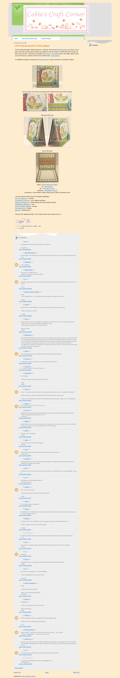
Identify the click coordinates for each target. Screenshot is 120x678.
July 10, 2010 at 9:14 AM (25, 266)
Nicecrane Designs (29, 629)
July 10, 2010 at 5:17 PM (25, 498)
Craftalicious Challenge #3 (22, 204)
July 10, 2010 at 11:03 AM (25, 332)
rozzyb (26, 449)
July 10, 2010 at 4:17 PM (25, 465)
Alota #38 (18, 210)
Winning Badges (46, 38)
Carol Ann (26, 410)
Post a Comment (19, 668)
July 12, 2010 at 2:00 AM (25, 596)
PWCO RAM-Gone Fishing (49, 184)
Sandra (26, 559)
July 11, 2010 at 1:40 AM (25, 539)
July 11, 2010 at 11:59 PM (25, 565)
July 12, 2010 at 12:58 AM (25, 580)
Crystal (26, 509)
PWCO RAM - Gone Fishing (50, 53)
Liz (25, 279)
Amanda (26, 304)
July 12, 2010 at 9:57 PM (25, 612)
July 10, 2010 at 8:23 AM (25, 259)
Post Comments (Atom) (28, 676)
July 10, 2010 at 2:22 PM (25, 418)
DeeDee (26, 599)
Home (16, 38)
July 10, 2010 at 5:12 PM (25, 483)
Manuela (26, 518)
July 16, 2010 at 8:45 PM (25, 647)
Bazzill (55, 190)
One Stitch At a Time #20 (22, 200)
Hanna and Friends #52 (22, 202)
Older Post (76, 672)
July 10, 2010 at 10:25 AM (25, 301)
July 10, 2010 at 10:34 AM (25, 316)
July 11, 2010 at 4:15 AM (25, 548)
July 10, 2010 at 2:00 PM (25, 400)
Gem (25, 542)
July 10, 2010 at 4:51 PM (25, 474)
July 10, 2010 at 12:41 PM (25, 355)
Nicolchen (26, 487)
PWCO (22, 228)
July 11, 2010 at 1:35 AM (25, 529)
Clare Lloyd (27, 359)
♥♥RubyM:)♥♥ (27, 335)
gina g (25, 468)
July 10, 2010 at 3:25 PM (25, 455)
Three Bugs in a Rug (49, 188)
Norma (26, 319)
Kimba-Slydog (27, 373)
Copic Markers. (55, 55)
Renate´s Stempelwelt (29, 583)
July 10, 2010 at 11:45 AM (25, 348)
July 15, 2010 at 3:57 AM (25, 636)
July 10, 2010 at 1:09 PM (25, 363)
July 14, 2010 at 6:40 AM (25, 626)
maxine (26, 351)
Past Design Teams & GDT (29, 38)
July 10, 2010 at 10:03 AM (25, 288)
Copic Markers (48, 186)
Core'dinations (48, 190)
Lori (25, 477)
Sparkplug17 (27, 262)
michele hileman (28, 270)
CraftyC (26, 430)
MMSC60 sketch (62, 49)
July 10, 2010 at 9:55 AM (25, 276)
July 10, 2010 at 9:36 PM (25, 515)
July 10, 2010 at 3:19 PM (25, 446)
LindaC (26, 501)
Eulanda (26, 421)
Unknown (26, 615)
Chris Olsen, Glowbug (29, 252)
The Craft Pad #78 (20, 208)
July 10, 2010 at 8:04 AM (25, 249)
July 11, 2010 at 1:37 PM (25, 556)
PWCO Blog (44, 59)
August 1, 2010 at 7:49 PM (25, 664)
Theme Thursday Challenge (23, 206)
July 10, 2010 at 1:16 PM (25, 386)
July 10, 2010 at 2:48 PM (25, 427)
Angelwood (27, 459)
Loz (25, 650)
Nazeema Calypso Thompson (31, 292)
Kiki (25, 569)
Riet (25, 241)
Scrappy (26, 389)
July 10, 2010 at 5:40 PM (25, 506)
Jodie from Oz (27, 639)
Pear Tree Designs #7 (21, 198)
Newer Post (17, 672)
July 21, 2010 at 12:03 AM (25, 654)
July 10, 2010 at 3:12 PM (25, 437)
